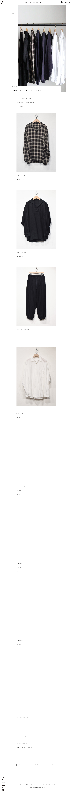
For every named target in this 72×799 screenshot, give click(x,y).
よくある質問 (27, 784)
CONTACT (38, 2)
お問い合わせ (54, 784)
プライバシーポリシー (35, 784)
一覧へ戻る (36, 764)
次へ (53, 764)
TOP (26, 2)
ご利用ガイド (20, 784)
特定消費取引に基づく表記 (45, 784)
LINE (34, 2)
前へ (19, 764)
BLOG (30, 2)
